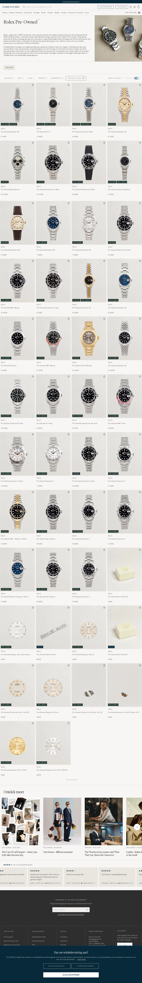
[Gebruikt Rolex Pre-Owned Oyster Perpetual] (124, 162)
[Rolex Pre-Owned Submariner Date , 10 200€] (88, 459)
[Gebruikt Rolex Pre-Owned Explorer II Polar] (17, 454)
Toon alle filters (76, 78)
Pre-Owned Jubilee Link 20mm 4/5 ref (87, 712)
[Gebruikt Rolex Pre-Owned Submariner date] (53, 280)
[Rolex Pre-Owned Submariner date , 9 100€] (53, 286)
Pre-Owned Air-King (44, 423)
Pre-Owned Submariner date (48, 308)
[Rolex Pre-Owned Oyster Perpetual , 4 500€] (124, 168)
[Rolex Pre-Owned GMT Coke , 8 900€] (124, 401)
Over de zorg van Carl (11, 941)
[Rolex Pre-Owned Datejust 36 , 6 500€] (124, 286)
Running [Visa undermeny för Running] (71, 13)
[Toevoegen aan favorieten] (32, 85)
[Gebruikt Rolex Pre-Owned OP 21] (53, 104)
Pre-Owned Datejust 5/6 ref (47, 712)
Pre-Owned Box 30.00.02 (118, 597)
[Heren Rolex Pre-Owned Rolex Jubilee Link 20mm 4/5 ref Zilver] (88, 685)
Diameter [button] (43, 78)
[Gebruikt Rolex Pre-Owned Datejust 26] (17, 104)
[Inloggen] (130, 7)
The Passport (8, 937)
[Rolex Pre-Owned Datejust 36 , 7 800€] (53, 228)
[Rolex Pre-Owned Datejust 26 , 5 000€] (88, 286)
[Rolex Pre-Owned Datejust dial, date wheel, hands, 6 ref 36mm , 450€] (17, 633)
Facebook (63, 941)
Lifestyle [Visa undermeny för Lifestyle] (50, 13)
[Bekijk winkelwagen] (138, 7)
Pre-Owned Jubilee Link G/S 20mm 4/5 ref (123, 712)
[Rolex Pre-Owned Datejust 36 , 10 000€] (124, 344)
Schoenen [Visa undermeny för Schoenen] (18, 13)
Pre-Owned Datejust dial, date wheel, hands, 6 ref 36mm (15, 655)
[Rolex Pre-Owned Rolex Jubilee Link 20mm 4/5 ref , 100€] (88, 690)
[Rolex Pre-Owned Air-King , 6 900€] (53, 401)
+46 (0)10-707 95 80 (99, 946)
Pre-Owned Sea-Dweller (46, 539)
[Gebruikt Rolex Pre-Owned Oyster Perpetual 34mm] (17, 569)
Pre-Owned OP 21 (43, 132)
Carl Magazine (131, 12)
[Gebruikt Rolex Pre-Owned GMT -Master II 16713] (17, 512)
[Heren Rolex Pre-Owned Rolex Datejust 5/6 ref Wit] (53, 685)
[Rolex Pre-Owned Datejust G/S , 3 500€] (17, 228)
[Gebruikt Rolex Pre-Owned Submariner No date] (88, 396)
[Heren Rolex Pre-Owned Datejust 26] (88, 280)
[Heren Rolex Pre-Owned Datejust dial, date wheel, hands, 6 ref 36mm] (17, 627)
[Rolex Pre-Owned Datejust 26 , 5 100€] (17, 110)
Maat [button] (21, 78)
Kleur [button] (31, 78)
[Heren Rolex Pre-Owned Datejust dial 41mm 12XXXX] (53, 743)
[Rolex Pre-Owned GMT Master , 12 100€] (53, 344)
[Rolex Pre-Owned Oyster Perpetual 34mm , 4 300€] (17, 575)
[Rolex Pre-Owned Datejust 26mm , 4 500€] (88, 110)
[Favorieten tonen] (134, 7)
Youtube (63, 945)
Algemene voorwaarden (12, 945)
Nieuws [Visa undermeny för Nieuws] (5, 13)
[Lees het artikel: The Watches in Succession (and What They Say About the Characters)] (104, 827)
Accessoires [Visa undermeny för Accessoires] (28, 13)
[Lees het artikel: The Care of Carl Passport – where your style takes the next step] (21, 827)
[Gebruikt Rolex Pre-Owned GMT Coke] (124, 396)
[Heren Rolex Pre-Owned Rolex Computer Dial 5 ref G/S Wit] (17, 685)
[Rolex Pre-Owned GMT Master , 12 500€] (17, 286)
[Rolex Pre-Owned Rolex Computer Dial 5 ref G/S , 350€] (17, 690)
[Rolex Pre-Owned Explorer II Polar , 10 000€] (17, 459)
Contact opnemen (38, 941)
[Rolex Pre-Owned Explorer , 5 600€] (17, 344)
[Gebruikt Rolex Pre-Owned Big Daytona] (17, 162)
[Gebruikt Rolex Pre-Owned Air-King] (53, 396)
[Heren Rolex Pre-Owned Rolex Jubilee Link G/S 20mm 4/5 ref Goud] (124, 685)
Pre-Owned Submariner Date (48, 189)
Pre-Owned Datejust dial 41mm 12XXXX (52, 770)
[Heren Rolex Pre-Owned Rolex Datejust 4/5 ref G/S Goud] (17, 743)
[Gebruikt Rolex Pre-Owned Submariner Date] (53, 162)
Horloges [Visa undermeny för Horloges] (36, 13)
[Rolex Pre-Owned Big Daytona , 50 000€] (17, 168)
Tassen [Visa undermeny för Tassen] (43, 13)
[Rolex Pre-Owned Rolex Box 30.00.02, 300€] (124, 575)
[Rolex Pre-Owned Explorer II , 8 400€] (124, 459)
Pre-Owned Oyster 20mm (46, 655)
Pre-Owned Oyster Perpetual (119, 189)
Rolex (3, 128)
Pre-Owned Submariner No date (84, 423)
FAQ (33, 945)
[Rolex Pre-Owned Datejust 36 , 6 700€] (124, 110)
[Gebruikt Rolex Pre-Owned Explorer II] (53, 454)
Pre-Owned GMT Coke (116, 423)
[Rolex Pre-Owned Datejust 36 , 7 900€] (88, 228)
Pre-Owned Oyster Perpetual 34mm (15, 597)
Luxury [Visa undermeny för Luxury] (86, 13)
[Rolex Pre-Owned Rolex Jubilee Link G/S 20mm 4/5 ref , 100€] (124, 690)
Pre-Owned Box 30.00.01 (117, 655)
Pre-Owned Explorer (9, 366)
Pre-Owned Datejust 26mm (82, 132)
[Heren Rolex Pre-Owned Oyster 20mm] (53, 627)
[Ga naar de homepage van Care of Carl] (11, 7)
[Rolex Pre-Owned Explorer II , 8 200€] (88, 517)
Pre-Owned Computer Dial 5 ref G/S (15, 712)
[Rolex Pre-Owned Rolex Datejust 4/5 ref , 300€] (88, 633)
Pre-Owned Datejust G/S (10, 250)
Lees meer (81, 959)
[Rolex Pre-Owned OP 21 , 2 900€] (53, 110)
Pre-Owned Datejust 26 (10, 132)
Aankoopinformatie (38, 937)
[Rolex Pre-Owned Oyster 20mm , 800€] (53, 633)
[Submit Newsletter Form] (87, 909)
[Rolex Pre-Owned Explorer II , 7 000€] (53, 459)
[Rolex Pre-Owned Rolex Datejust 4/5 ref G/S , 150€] (17, 748)
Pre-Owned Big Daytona (10, 189)
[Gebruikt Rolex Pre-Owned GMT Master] (17, 280)
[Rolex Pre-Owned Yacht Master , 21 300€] (88, 344)
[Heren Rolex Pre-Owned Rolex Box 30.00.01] (124, 627)
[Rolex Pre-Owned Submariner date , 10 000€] (17, 401)
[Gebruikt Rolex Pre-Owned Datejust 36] (124, 104)
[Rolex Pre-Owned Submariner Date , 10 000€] (53, 168)
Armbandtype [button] (57, 78)
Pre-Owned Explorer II (45, 481)
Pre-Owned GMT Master (10, 308)
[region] (71, 877)
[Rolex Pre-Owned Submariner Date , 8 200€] (124, 228)
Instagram (63, 937)
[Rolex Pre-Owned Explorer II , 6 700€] (124, 517)
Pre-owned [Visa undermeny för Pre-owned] (79, 13)
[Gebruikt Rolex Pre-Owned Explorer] (17, 338)
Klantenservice (106, 7)
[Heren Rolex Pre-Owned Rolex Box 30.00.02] (124, 569)
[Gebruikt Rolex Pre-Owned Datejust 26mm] (88, 104)
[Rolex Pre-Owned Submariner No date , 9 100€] (88, 401)
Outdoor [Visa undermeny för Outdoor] (64, 13)
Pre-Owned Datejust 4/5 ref (83, 655)
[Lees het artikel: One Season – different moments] (62, 827)
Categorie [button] (9, 78)
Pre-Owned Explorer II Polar (12, 481)
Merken (57, 13)
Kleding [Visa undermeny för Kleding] (11, 13)
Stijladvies (121, 7)
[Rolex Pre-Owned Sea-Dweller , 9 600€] (53, 517)
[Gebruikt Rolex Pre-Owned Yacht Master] (88, 338)
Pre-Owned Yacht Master (82, 366)
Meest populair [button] (115, 78)
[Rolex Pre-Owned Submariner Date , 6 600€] (88, 168)
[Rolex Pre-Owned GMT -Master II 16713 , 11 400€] (17, 517)
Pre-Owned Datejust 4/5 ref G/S (13, 770)
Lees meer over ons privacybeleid (71, 914)
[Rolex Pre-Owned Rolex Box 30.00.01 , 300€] (124, 633)
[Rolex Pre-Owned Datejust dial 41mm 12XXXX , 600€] (53, 748)
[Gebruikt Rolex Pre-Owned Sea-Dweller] (53, 512)
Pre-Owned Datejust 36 (117, 132)
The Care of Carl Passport (71, 1)
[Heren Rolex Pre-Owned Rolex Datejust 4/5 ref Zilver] (88, 627)
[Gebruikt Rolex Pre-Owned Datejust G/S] (17, 223)
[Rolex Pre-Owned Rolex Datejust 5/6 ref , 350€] (53, 690)
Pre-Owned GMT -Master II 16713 (14, 539)
